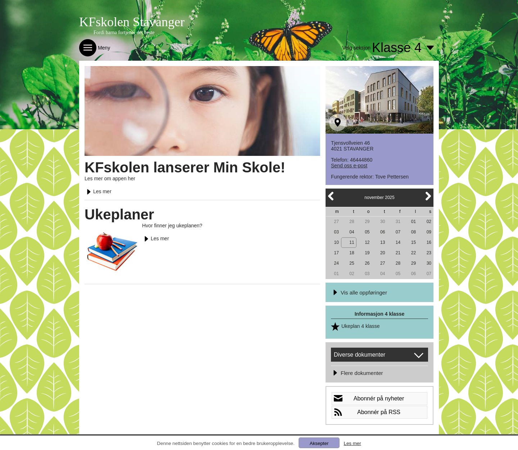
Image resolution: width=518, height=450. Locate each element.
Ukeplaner (119, 214)
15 (413, 242)
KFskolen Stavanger (132, 22)
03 (336, 232)
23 (429, 252)
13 (382, 242)
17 (336, 252)
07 (398, 232)
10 (336, 242)
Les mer (98, 191)
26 (367, 263)
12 (367, 242)
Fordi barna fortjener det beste (124, 32)
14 (398, 242)
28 (351, 221)
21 (398, 252)
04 (351, 232)
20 (382, 252)
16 (429, 242)
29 (367, 221)
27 (336, 221)
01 (413, 221)
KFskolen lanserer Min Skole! (185, 167)
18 (351, 252)
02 (429, 221)
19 (367, 252)
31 (398, 221)
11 (351, 242)
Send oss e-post (349, 165)
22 (413, 252)
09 (429, 232)
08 (413, 232)
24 (336, 263)
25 (351, 263)
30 (382, 221)
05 (367, 232)
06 (382, 232)
